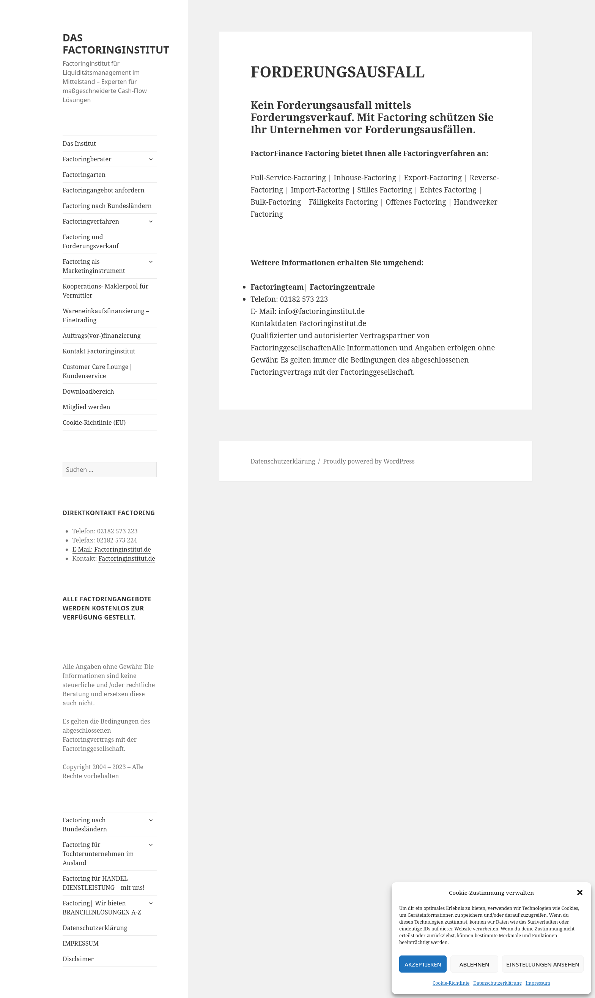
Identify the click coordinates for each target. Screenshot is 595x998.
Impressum (538, 983)
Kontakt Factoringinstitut (99, 351)
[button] (580, 892)
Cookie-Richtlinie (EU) (94, 422)
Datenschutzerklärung (497, 983)
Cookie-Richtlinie (451, 983)
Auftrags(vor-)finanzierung (102, 335)
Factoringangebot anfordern (104, 190)
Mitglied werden (86, 407)
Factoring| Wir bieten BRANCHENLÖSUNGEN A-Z (102, 907)
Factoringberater (87, 159)
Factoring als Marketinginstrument (94, 266)
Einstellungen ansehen (542, 964)
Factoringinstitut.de (126, 558)
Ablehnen (475, 964)
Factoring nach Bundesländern (107, 206)
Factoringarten (84, 174)
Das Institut (79, 143)
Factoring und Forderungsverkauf (91, 241)
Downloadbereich (88, 391)
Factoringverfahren (91, 221)
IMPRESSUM (81, 943)
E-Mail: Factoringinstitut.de (111, 549)
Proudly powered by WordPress (368, 461)
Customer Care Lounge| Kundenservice (97, 371)
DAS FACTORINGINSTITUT (116, 43)
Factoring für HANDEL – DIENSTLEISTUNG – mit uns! (104, 883)
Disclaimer (78, 959)
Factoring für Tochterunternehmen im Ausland (98, 853)
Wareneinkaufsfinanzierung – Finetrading (106, 315)
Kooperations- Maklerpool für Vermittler (105, 291)
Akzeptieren (423, 964)
